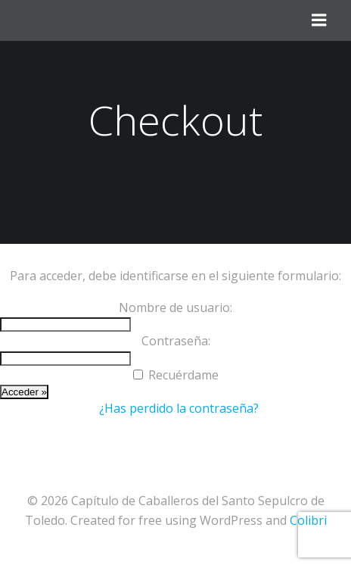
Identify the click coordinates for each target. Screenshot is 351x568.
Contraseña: (175, 340)
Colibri (308, 520)
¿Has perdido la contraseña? (179, 408)
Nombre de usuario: (175, 307)
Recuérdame (183, 375)
